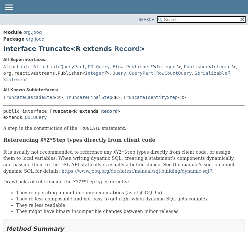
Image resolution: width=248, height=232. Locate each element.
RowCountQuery (174, 73)
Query (119, 73)
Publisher (196, 66)
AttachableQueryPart (59, 66)
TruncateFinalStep (89, 97)
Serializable (211, 73)
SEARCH (147, 19)
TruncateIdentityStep (150, 97)
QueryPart (141, 73)
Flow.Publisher (132, 66)
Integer (165, 66)
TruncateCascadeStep (29, 97)
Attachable (16, 66)
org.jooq (32, 32)
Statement (15, 79)
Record (127, 49)
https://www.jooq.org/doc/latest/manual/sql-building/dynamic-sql (135, 171)
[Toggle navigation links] (8, 7)
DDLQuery (98, 66)
